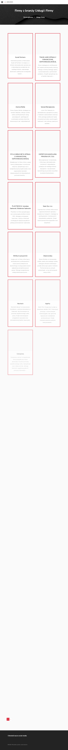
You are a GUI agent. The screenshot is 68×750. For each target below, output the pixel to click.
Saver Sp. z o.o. (47, 208)
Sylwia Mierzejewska (48, 108)
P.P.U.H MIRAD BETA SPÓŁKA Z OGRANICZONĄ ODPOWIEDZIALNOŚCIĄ (20, 157)
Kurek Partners (20, 57)
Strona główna (28, 17)
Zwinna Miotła (20, 108)
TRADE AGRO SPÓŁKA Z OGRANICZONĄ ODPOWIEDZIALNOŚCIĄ (47, 59)
